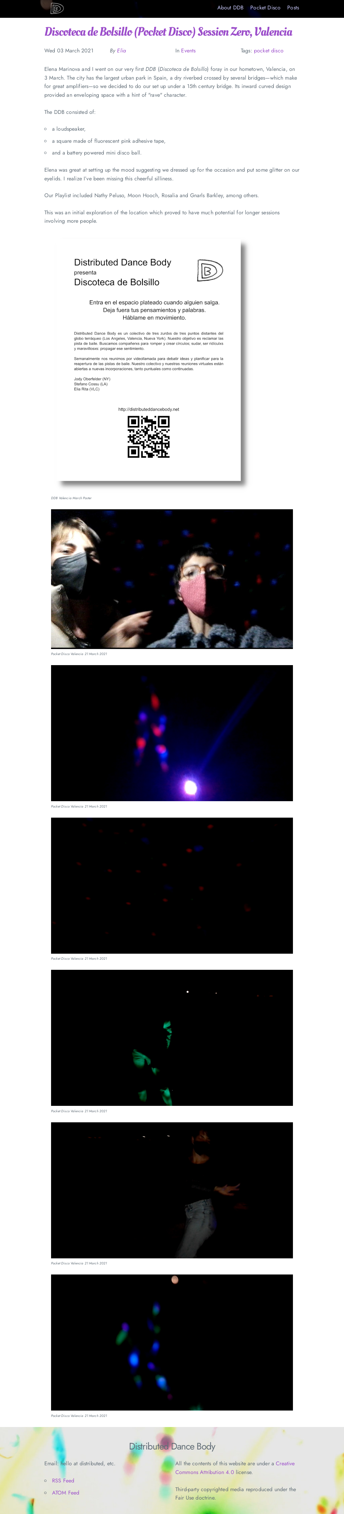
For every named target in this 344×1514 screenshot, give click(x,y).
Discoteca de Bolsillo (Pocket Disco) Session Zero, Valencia (168, 32)
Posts (293, 7)
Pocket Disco (265, 7)
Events (188, 50)
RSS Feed (63, 1480)
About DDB (230, 7)
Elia (121, 50)
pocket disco (269, 50)
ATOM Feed (65, 1493)
